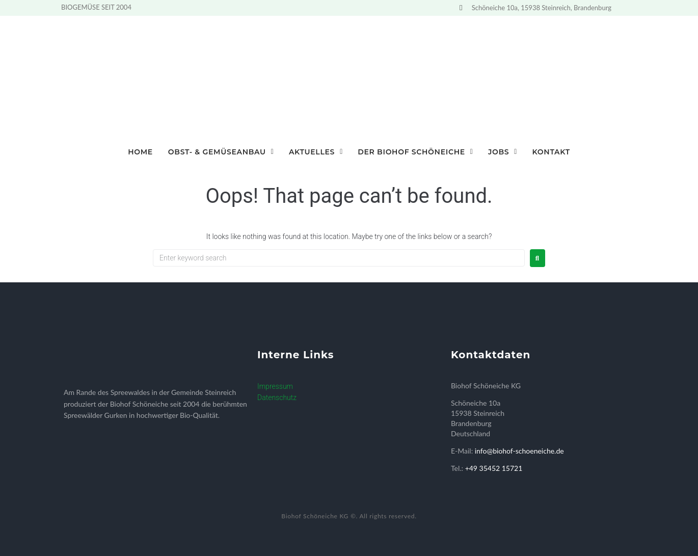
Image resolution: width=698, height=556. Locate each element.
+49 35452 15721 (494, 468)
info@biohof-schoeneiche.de (519, 450)
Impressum (275, 386)
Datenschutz (277, 397)
